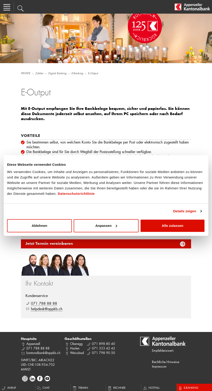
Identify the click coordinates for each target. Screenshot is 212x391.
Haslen (74, 348)
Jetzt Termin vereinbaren (49, 244)
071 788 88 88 (44, 303)
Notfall (151, 387)
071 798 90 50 (103, 353)
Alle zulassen (172, 226)
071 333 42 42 (103, 348)
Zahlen (39, 73)
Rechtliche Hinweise (165, 362)
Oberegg (76, 344)
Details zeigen (184, 211)
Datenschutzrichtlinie (76, 194)
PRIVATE (25, 73)
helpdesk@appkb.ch (46, 308)
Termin (80, 387)
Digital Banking (57, 73)
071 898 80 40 (103, 344)
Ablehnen (39, 226)
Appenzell (33, 344)
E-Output (93, 73)
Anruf (8, 387)
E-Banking (77, 73)
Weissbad (77, 353)
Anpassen (106, 226)
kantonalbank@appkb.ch (43, 353)
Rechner (116, 387)
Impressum (159, 366)
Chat (43, 387)
